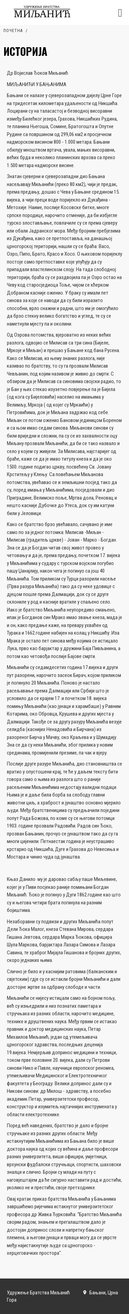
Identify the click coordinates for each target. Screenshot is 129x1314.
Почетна (13, 30)
